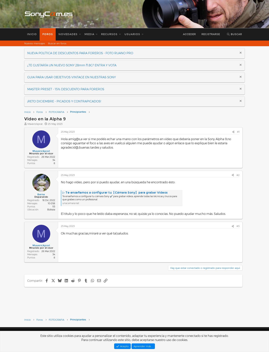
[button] (80, 34)
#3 (237, 226)
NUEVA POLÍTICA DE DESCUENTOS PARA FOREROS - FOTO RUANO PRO (80, 53)
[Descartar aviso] (240, 53)
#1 (238, 131)
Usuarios (132, 34)
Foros (47, 34)
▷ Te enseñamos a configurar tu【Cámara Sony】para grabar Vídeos (115, 192)
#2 (237, 175)
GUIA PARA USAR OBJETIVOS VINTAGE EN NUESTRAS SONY (71, 77)
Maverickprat (35, 123)
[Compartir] (233, 132)
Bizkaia (51, 209)
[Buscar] (234, 34)
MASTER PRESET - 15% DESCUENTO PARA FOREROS (65, 89)
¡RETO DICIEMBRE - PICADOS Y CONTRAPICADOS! (64, 101)
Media (89, 34)
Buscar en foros (57, 43)
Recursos (109, 34)
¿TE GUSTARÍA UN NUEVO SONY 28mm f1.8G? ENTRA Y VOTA (71, 65)
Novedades (68, 34)
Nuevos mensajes (34, 43)
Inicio (32, 34)
